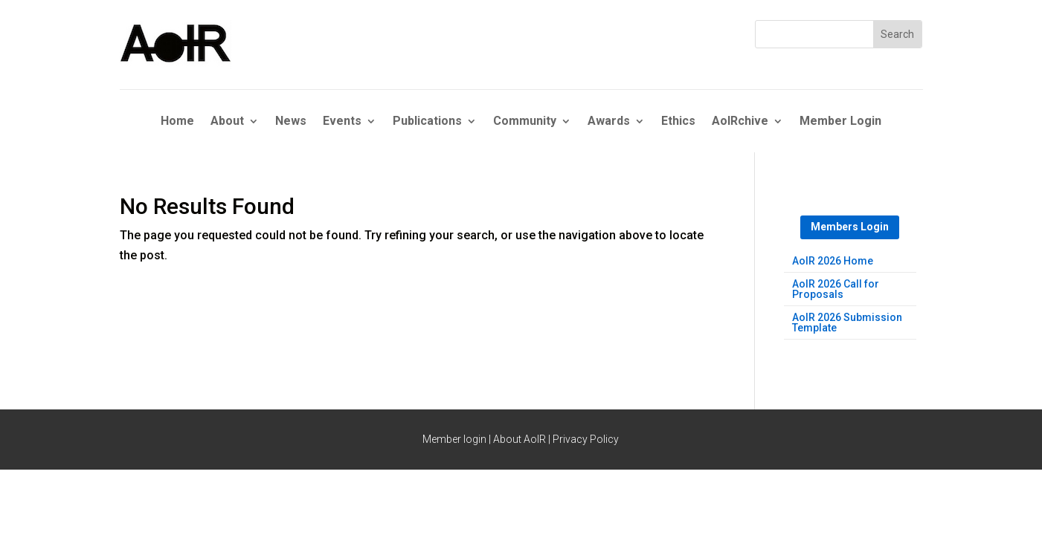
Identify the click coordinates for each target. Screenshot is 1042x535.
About (227, 122)
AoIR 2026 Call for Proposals (835, 289)
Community (524, 122)
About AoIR (519, 439)
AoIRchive (740, 122)
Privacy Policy (586, 439)
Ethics (678, 122)
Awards (609, 122)
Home (177, 122)
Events (342, 122)
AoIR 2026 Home (832, 261)
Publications (427, 122)
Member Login (840, 122)
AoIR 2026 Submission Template (847, 323)
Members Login (850, 227)
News (290, 122)
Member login (454, 439)
